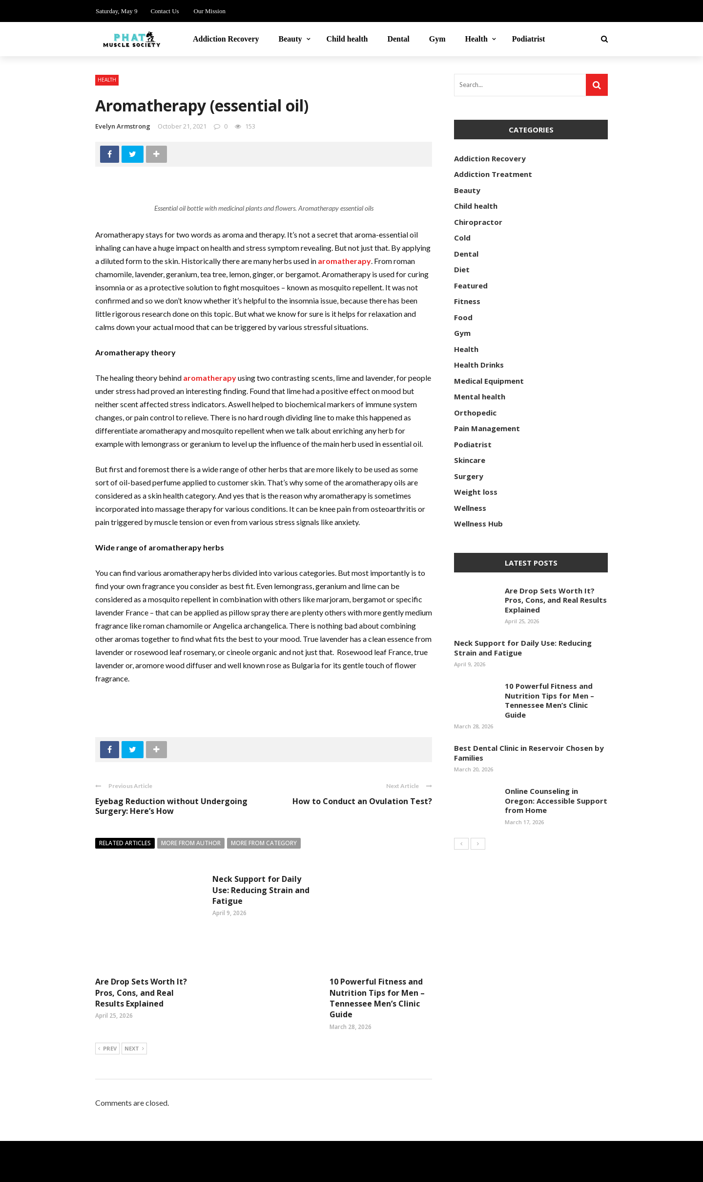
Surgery (468, 476)
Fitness (467, 301)
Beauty (290, 39)
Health (476, 39)
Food (463, 317)
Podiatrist (528, 39)
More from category (264, 843)
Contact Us (164, 11)
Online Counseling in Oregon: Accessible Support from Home (556, 800)
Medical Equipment (489, 381)
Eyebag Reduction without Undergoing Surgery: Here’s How (171, 806)
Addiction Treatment (493, 174)
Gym (437, 39)
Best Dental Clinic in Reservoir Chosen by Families (529, 753)
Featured (471, 285)
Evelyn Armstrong (122, 126)
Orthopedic (475, 412)
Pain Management (487, 428)
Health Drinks (479, 365)
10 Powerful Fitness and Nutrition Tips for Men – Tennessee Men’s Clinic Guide (377, 963)
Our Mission (210, 11)
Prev (107, 1014)
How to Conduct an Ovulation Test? (362, 801)
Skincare (469, 460)
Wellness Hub (478, 523)
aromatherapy (344, 260)
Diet (462, 269)
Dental (398, 39)
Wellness (470, 508)
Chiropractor (478, 222)
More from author (191, 843)
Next (134, 1014)
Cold (462, 237)
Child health (347, 39)
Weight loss (475, 492)
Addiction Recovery (226, 39)
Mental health (479, 396)
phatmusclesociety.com (204, 1168)
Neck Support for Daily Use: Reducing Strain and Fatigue (261, 890)
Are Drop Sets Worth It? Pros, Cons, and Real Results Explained (141, 958)
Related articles (125, 843)
